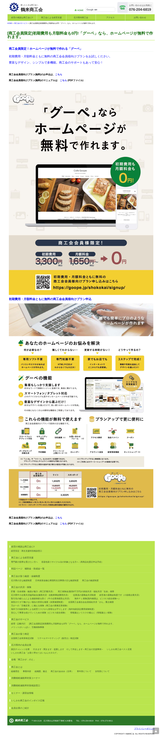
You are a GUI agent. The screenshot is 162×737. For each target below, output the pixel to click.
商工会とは (16, 667)
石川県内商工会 (81, 17)
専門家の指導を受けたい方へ (24, 562)
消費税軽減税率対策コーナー (25, 678)
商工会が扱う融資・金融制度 (25, 576)
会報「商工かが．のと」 (23, 659)
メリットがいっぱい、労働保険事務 (27, 627)
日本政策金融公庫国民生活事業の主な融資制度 (57, 580)
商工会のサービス (20, 23)
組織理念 (15, 671)
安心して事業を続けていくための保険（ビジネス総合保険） (39, 612)
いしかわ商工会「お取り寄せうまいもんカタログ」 (35, 653)
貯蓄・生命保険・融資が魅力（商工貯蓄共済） (32, 591)
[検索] (101, 9)
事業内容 (27, 671)
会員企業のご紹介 (20, 708)
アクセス (110, 17)
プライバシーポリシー (144, 728)
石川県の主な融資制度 (21, 580)
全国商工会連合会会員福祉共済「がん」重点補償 (91, 602)
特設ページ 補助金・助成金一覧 (28, 568)
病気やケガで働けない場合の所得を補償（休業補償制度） (38, 602)
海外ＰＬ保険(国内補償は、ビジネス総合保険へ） (97, 598)
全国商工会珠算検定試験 (22, 638)
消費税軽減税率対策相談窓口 (25, 685)
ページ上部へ (156, 731)
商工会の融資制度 (90, 580)
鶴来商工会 (21, 720)
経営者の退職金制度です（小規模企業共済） (120, 595)
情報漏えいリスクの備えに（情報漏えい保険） (92, 612)
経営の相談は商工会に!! (22, 17)
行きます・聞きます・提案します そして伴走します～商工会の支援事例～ (68, 649)
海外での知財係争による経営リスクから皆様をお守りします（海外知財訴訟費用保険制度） (53, 609)
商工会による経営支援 (51, 17)
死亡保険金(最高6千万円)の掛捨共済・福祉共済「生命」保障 (86, 591)
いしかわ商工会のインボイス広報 (28, 700)
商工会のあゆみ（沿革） (62, 671)
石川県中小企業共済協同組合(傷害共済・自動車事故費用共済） (40, 595)
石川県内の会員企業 (21, 645)
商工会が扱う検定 (20, 634)
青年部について (84, 671)
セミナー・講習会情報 (22, 693)
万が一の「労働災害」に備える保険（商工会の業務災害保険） (40, 605)
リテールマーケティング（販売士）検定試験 (58, 638)
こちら (58, 74)
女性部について (102, 671)
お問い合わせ (140, 17)
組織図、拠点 (41, 671)
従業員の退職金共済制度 (84, 595)
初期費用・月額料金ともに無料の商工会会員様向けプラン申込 (50, 299)
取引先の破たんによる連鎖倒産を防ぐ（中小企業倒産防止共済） (41, 598)
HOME (80, 10)
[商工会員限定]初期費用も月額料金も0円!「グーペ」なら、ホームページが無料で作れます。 (71, 623)
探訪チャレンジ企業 (20, 649)
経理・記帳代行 (18, 623)
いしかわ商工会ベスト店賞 (119, 649)
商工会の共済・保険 (21, 587)
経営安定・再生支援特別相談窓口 (26, 551)
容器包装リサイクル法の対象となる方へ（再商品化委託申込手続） (72, 562)
